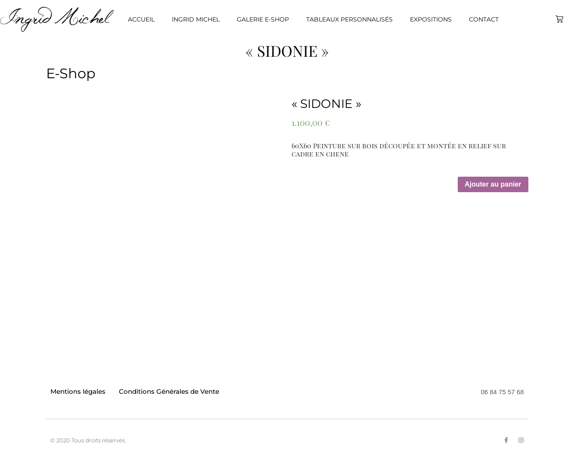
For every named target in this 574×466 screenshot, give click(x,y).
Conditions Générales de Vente (169, 391)
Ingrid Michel (196, 19)
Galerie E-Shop (263, 19)
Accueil (141, 19)
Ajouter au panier (493, 184)
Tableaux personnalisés (349, 19)
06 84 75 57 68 (502, 391)
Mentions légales (77, 391)
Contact (484, 19)
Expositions (431, 19)
